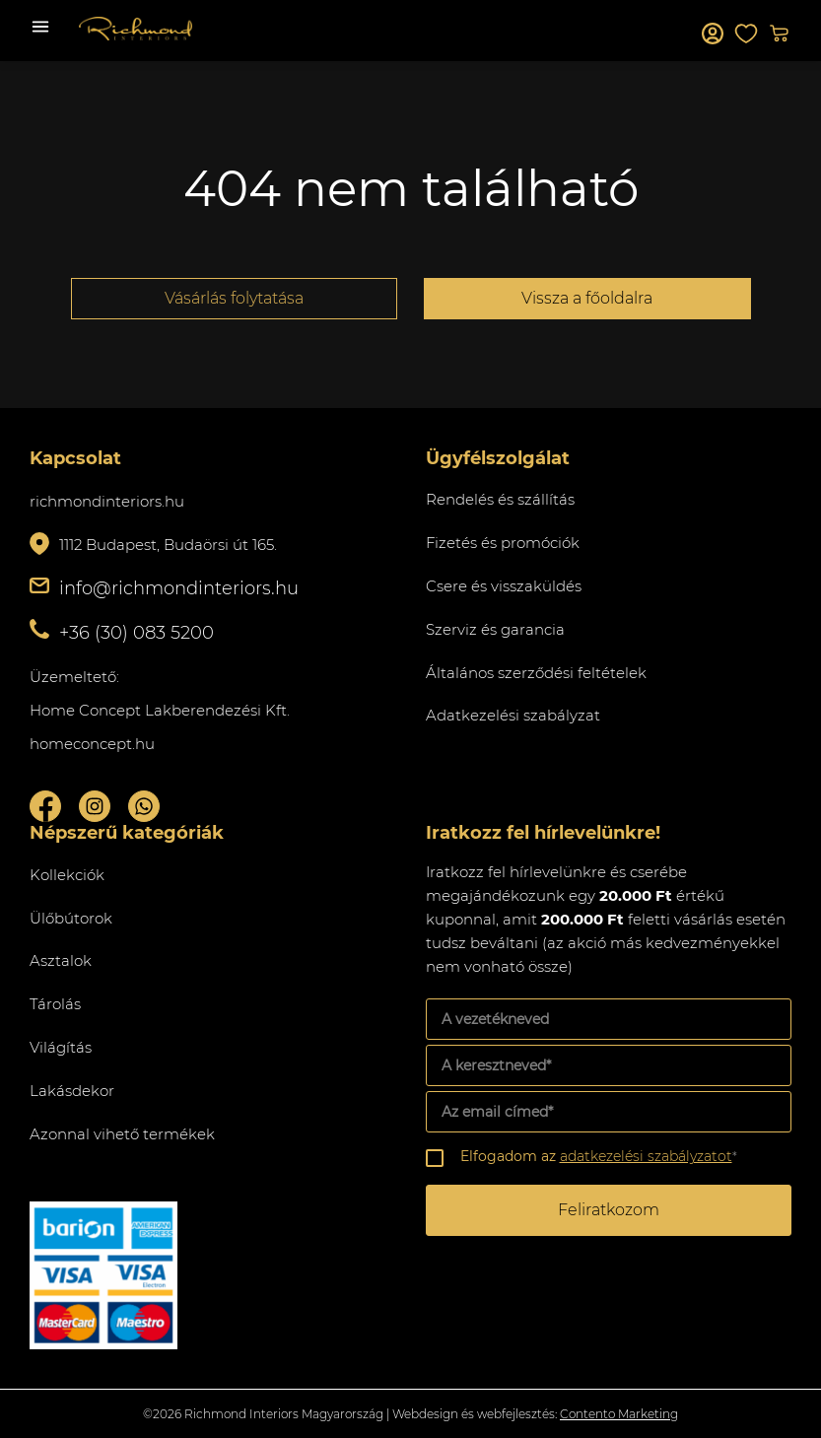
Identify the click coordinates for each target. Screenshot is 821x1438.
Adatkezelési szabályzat (513, 715)
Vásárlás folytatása (234, 298)
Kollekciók (67, 874)
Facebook (45, 806)
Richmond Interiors (135, 28)
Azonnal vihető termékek (122, 1134)
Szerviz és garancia (495, 629)
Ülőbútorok (71, 918)
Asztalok (61, 960)
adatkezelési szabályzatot (646, 1156)
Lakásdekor (72, 1090)
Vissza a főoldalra (586, 298)
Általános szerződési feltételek (536, 672)
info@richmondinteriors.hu (179, 588)
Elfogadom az (598, 1156)
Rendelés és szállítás (500, 499)
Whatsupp (144, 806)
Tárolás (55, 1003)
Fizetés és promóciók (503, 542)
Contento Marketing (619, 1413)
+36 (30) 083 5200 (136, 633)
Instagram (94, 806)
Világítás (61, 1047)
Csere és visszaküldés (504, 586)
